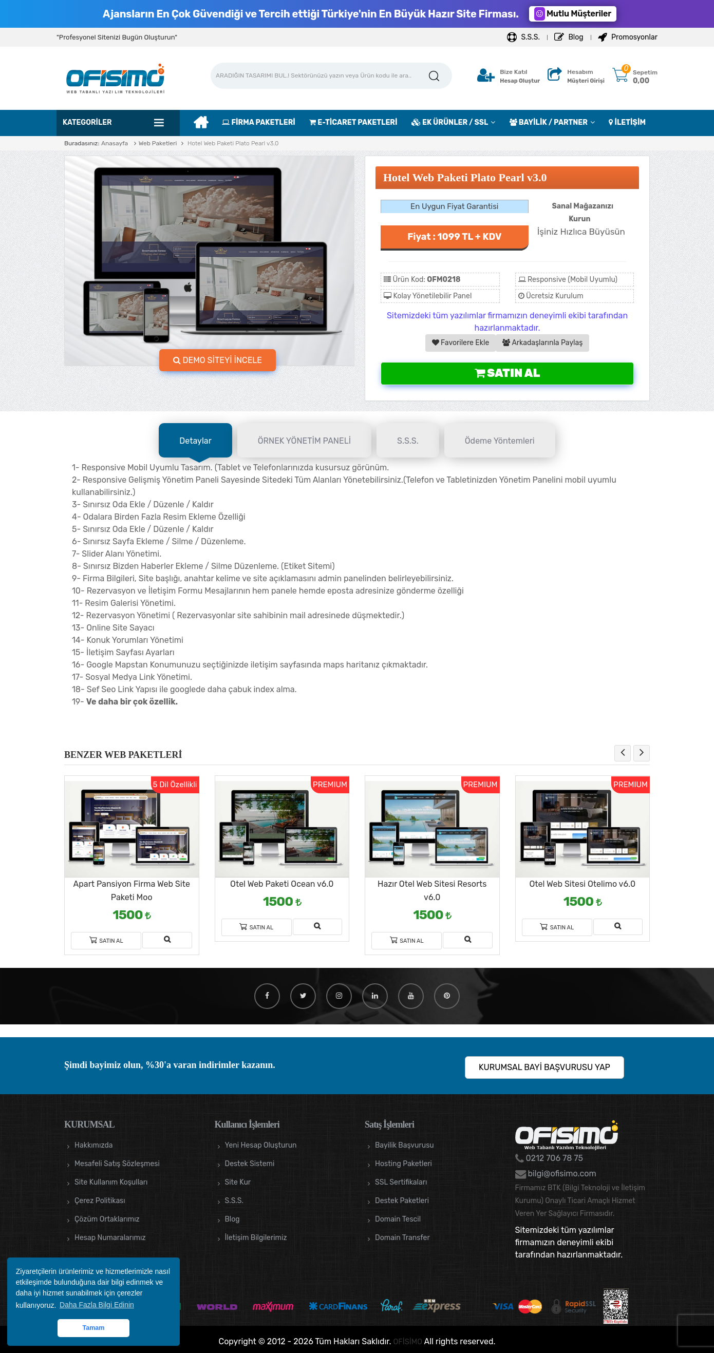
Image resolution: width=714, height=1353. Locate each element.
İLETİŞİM (627, 122)
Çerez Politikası (99, 1200)
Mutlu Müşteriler (572, 14)
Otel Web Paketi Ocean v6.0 (281, 884)
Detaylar (195, 441)
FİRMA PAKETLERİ (258, 122)
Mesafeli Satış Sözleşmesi (117, 1163)
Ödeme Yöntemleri (500, 441)
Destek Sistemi (250, 1163)
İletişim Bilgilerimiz (256, 1237)
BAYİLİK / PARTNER (549, 122)
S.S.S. (523, 37)
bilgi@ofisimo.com (561, 1173)
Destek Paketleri (402, 1200)
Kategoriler (87, 122)
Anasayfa (114, 143)
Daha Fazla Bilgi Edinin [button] (97, 1305)
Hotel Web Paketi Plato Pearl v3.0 (232, 143)
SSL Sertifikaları (401, 1182)
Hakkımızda (93, 1145)
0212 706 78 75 (554, 1158)
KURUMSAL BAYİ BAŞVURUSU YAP (544, 1067)
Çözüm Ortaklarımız (107, 1219)
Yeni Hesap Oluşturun (261, 1145)
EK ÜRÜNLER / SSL (449, 122)
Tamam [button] (93, 1327)
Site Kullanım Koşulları (111, 1182)
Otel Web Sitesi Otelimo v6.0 (582, 884)
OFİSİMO (408, 1341)
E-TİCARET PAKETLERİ (353, 122)
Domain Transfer (402, 1237)
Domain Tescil (398, 1219)
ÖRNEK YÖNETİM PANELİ (304, 441)
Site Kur (238, 1182)
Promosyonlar (627, 37)
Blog (569, 37)
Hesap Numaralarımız (110, 1237)
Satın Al (507, 373)
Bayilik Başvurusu (404, 1145)
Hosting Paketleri (403, 1163)
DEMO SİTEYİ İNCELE (217, 360)
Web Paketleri (158, 143)
